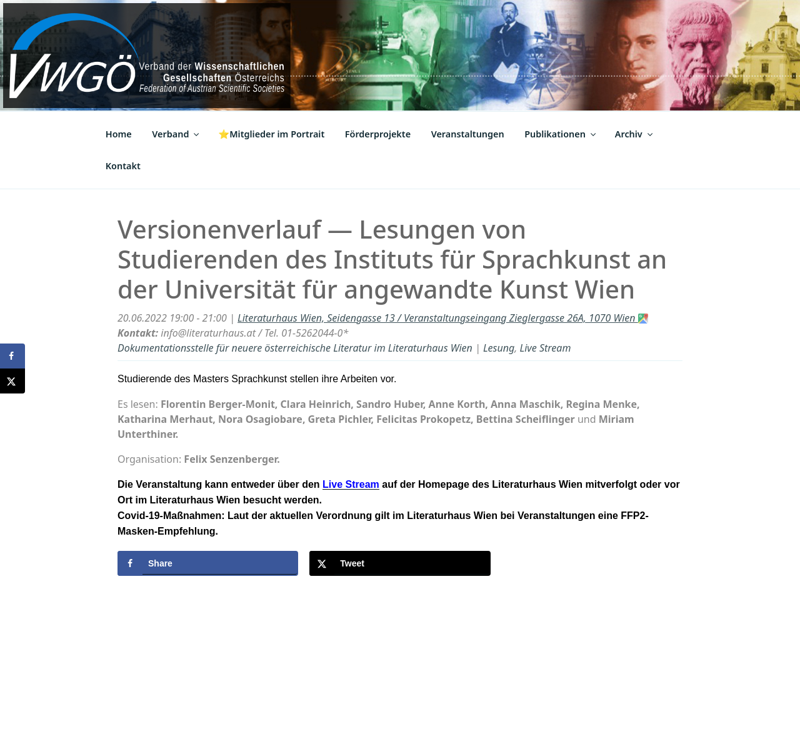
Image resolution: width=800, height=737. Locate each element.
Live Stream (545, 348)
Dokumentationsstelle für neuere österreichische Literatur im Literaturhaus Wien (295, 348)
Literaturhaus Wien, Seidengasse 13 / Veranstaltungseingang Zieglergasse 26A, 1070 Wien (443, 318)
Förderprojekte (378, 134)
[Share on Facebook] (208, 563)
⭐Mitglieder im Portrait (271, 134)
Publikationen (561, 134)
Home (119, 134)
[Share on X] (399, 563)
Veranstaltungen (467, 134)
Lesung (498, 348)
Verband (176, 134)
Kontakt (123, 166)
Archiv (634, 134)
